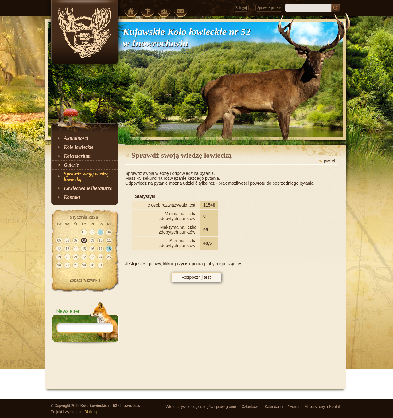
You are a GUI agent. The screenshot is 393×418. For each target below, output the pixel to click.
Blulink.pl (91, 412)
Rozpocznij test (196, 277)
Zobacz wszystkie (85, 280)
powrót (329, 160)
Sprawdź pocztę (269, 8)
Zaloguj (241, 8)
